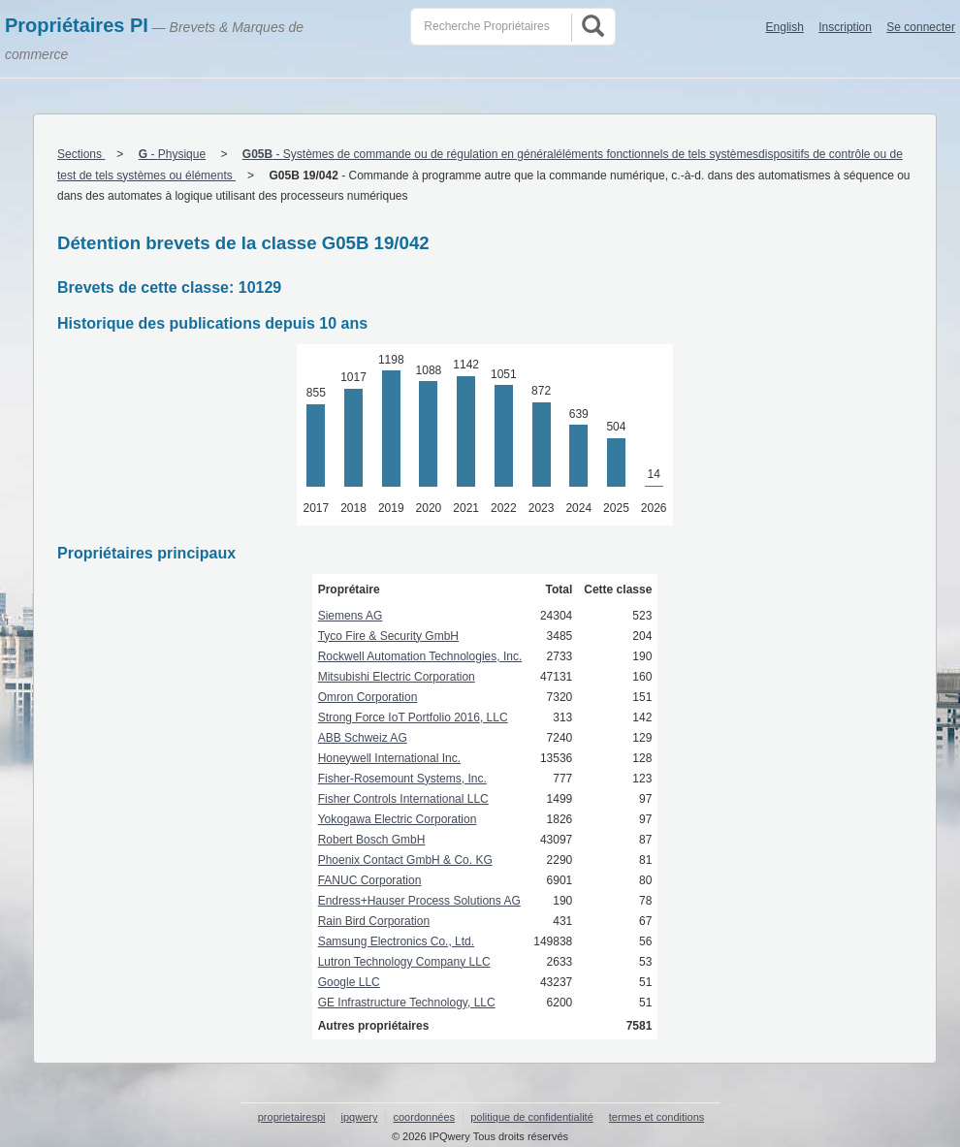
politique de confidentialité (531, 1117)
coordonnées (424, 1117)
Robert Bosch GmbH (372, 839)
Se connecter (920, 27)
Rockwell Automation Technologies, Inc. (420, 656)
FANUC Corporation (370, 880)
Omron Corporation (368, 697)
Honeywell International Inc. (389, 758)
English (785, 27)
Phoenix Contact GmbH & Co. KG (405, 860)
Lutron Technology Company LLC (404, 962)
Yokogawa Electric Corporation (397, 819)
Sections (81, 154)
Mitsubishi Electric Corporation (396, 677)
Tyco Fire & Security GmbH (388, 636)
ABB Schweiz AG (362, 738)
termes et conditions (656, 1117)
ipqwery (359, 1117)
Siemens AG (350, 615)
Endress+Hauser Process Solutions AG (419, 901)
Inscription (845, 27)
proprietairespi (292, 1117)
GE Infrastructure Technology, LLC (407, 1002)
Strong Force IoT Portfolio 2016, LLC (413, 717)
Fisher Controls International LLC (403, 799)
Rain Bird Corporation (374, 921)
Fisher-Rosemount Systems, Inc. (402, 778)
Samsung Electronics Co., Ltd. (396, 941)
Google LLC (349, 982)
